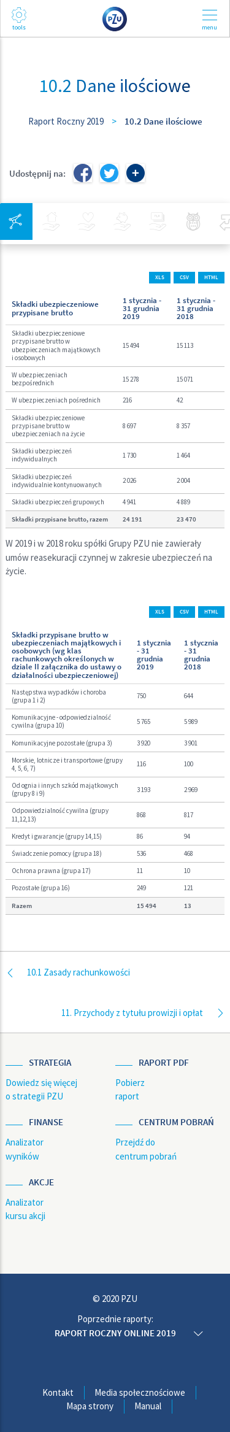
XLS (159, 277)
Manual (147, 1406)
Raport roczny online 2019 (115, 1333)
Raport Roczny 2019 (66, 121)
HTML (211, 277)
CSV (184, 277)
